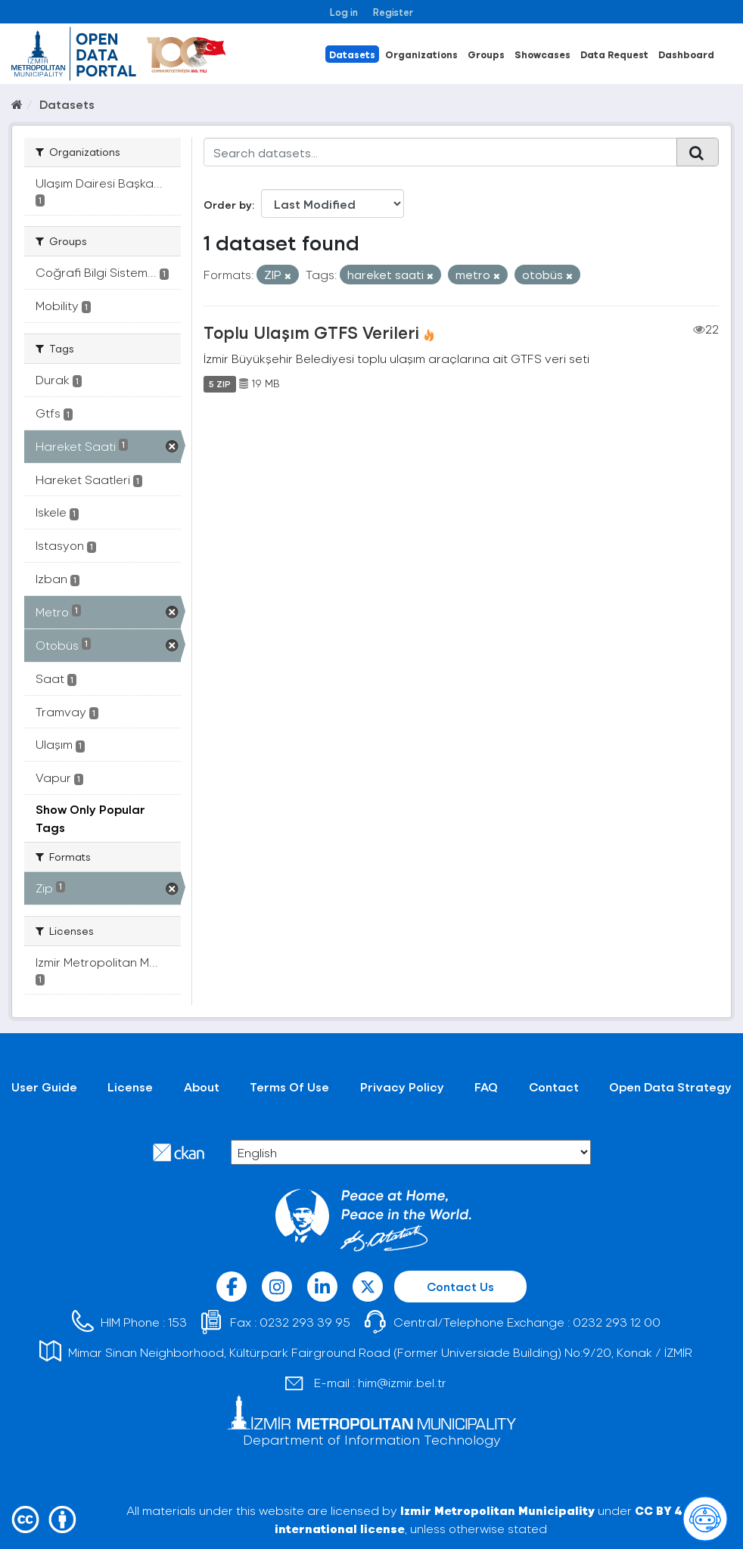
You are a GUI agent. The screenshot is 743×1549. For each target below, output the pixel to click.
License (130, 1086)
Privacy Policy (402, 1086)
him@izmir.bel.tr (402, 1382)
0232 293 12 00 (617, 1322)
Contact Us (460, 1286)
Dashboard (686, 54)
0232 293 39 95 (305, 1322)
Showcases (542, 54)
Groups (486, 54)
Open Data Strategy (670, 1086)
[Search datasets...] (440, 152)
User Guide (44, 1086)
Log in (344, 11)
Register (393, 11)
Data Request (614, 54)
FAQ (486, 1086)
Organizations (421, 54)
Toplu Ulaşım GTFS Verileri (311, 332)
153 (177, 1322)
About (201, 1086)
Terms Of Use (289, 1086)
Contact (554, 1086)
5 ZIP (220, 383)
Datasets (352, 54)
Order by (228, 204)
